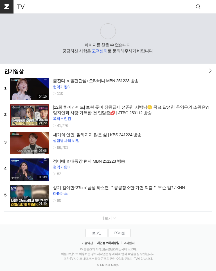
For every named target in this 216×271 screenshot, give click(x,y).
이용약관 (87, 243)
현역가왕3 (61, 87)
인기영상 (13, 71)
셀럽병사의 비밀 (66, 140)
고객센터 (99, 50)
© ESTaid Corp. (108, 264)
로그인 (96, 233)
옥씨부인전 (62, 119)
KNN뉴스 (60, 193)
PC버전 (119, 233)
